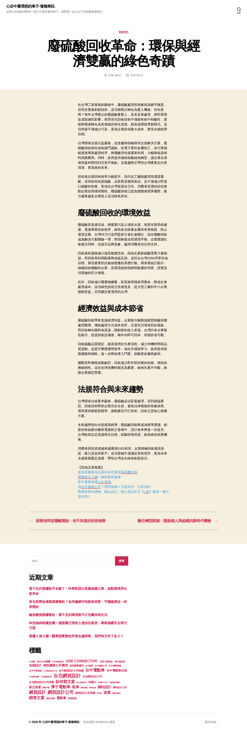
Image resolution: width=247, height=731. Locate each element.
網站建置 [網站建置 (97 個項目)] (84, 688)
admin (118, 75)
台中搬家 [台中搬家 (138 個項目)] (89, 666)
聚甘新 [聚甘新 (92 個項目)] (99, 693)
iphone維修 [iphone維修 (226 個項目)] (44, 661)
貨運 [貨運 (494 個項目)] (107, 693)
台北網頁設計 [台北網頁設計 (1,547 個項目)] (67, 675)
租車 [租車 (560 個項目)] (75, 687)
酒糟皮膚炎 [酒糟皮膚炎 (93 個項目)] (116, 693)
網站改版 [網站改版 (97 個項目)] (92, 688)
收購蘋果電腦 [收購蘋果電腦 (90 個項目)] (114, 682)
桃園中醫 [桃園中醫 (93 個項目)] (46, 688)
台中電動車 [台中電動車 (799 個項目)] (95, 670)
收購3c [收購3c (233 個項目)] (92, 682)
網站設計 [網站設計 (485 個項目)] (104, 687)
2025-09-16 (136, 75)
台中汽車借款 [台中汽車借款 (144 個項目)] (35, 671)
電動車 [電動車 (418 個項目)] (61, 698)
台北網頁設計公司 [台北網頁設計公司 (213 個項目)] (92, 676)
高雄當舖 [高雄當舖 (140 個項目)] (72, 698)
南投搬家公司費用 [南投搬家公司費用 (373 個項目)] (55, 665)
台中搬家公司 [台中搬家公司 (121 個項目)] (101, 666)
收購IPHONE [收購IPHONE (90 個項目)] (103, 682)
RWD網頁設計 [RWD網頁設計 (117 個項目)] (58, 662)
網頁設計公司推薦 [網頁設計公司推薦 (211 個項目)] (85, 692)
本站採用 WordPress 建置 (99, 722)
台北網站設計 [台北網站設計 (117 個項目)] (46, 677)
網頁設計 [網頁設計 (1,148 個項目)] (37, 692)
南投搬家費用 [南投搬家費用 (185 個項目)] (76, 665)
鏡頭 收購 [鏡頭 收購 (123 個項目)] (50, 698)
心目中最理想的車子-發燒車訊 (30, 6)
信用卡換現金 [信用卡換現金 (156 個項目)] (106, 661)
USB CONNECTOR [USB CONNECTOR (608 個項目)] (82, 661)
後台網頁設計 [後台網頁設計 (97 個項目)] (82, 682)
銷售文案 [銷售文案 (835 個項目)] (37, 697)
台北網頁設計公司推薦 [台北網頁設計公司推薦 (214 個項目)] (41, 682)
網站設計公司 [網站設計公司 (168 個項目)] (120, 687)
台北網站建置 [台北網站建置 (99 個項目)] (34, 677)
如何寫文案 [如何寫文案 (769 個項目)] (65, 682)
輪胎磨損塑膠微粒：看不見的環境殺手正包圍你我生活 (68, 615)
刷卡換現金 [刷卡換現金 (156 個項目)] (120, 661)
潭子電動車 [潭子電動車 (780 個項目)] (60, 687)
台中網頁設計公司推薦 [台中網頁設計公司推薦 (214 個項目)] (71, 670)
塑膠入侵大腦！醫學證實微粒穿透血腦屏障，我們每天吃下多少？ (76, 636)
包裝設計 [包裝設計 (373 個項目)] (35, 665)
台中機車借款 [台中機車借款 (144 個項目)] (115, 666)
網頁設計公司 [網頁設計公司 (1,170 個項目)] (61, 692)
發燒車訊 (123, 32)
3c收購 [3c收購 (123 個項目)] (32, 662)
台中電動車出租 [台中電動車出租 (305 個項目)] (116, 670)
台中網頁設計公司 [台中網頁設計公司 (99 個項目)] (50, 671)
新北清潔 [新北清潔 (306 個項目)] (35, 687)
